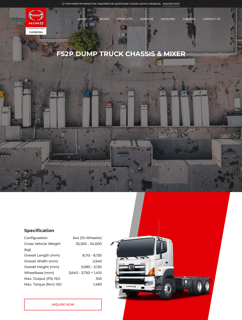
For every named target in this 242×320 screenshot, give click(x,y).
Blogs (104, 19)
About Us (85, 19)
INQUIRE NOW (171, 3)
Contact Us (211, 19)
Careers (189, 19)
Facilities (168, 19)
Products (125, 19)
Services (146, 19)
